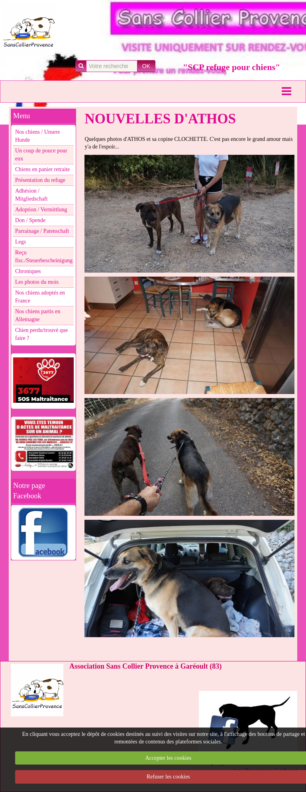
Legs (20, 242)
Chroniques (28, 271)
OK (146, 66)
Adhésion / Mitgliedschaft (31, 195)
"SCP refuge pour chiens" (231, 67)
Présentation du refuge (40, 180)
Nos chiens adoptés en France (40, 297)
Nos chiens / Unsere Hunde (37, 136)
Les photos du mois (37, 282)
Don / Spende (30, 220)
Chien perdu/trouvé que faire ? (41, 334)
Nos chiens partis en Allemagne (37, 315)
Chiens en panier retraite (42, 169)
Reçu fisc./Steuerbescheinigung (44, 256)
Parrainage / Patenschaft (42, 231)
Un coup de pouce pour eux (41, 155)
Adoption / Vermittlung (41, 210)
